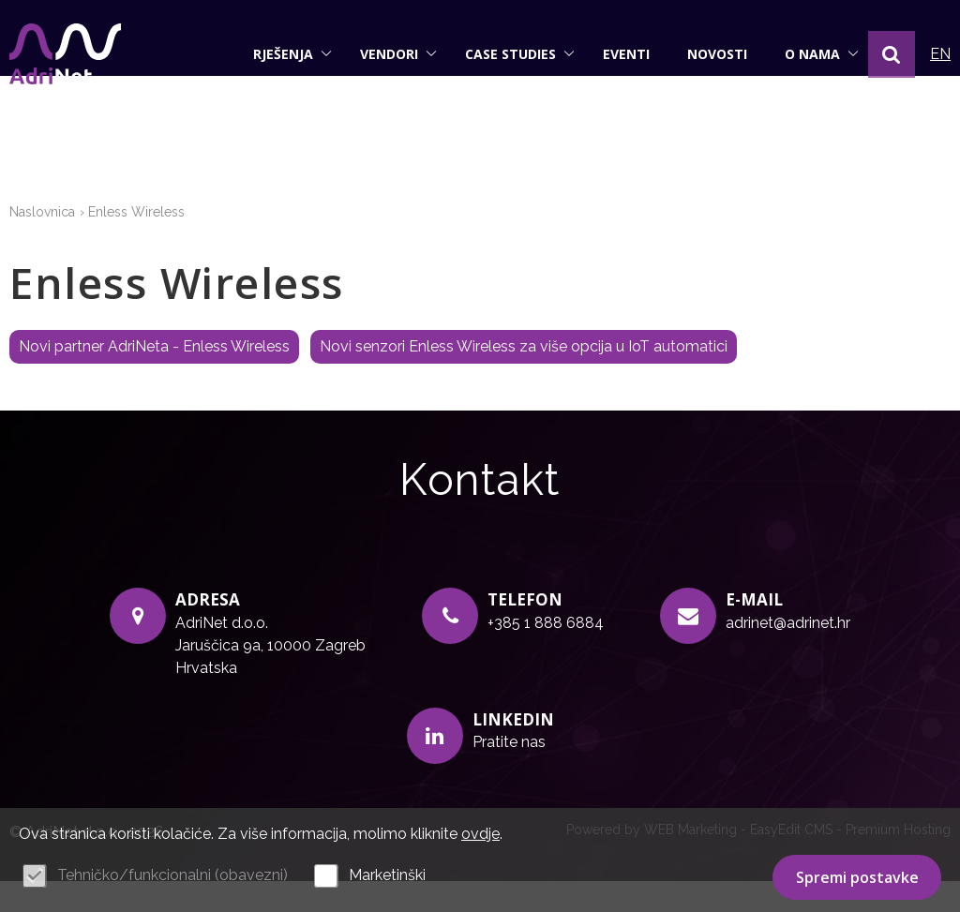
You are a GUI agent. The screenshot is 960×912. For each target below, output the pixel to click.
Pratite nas (509, 774)
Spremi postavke (857, 877)
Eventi (626, 54)
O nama (822, 54)
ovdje (480, 834)
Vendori (398, 54)
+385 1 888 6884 (546, 654)
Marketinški (387, 875)
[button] (891, 54)
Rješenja (292, 54)
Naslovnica (42, 243)
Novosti (717, 54)
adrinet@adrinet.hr (788, 654)
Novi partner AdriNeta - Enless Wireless (154, 378)
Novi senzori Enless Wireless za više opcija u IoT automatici (524, 378)
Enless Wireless (136, 243)
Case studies (520, 54)
